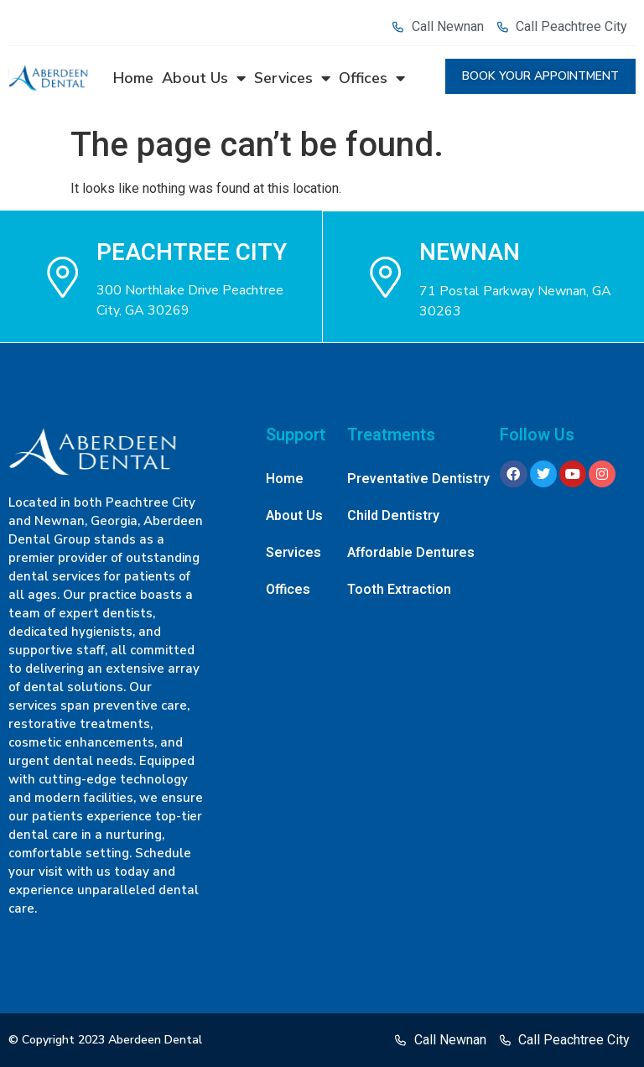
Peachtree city (191, 252)
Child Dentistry (393, 516)
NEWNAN (470, 252)
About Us (204, 78)
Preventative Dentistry (418, 479)
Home (133, 78)
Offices (372, 78)
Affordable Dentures (411, 553)
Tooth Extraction (399, 590)
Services (292, 78)
